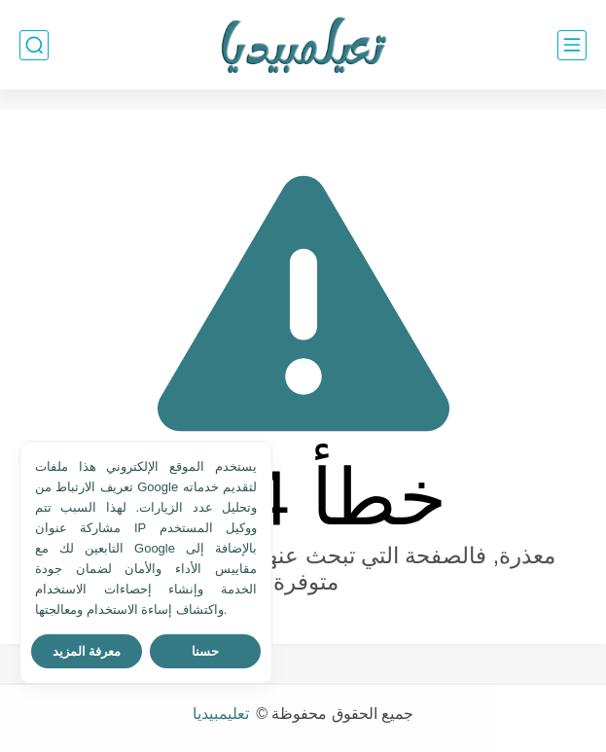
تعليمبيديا (223, 713)
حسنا (205, 651)
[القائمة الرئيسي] (572, 45)
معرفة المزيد (87, 651)
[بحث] (34, 45)
